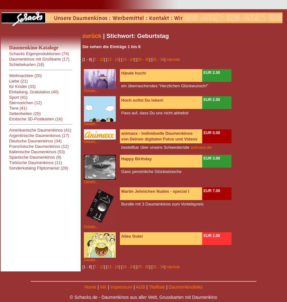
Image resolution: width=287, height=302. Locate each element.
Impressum (121, 287)
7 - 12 (99, 59)
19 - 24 (128, 59)
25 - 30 (143, 59)
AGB (140, 287)
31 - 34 (158, 59)
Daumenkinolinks (186, 287)
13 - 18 (113, 59)
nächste (173, 59)
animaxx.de (201, 147)
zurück (91, 35)
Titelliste (157, 287)
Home (90, 287)
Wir (103, 287)
